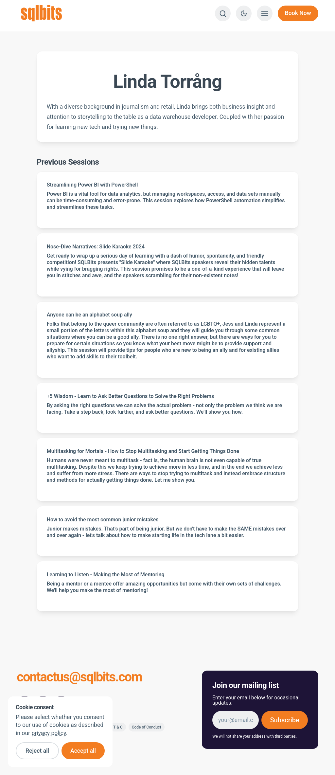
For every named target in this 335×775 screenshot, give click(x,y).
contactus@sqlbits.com (79, 678)
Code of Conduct (146, 727)
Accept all (83, 751)
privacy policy (48, 733)
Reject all (37, 751)
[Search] (223, 13)
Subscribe (284, 720)
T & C (118, 727)
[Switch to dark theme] (244, 13)
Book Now (298, 13)
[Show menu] (265, 13)
